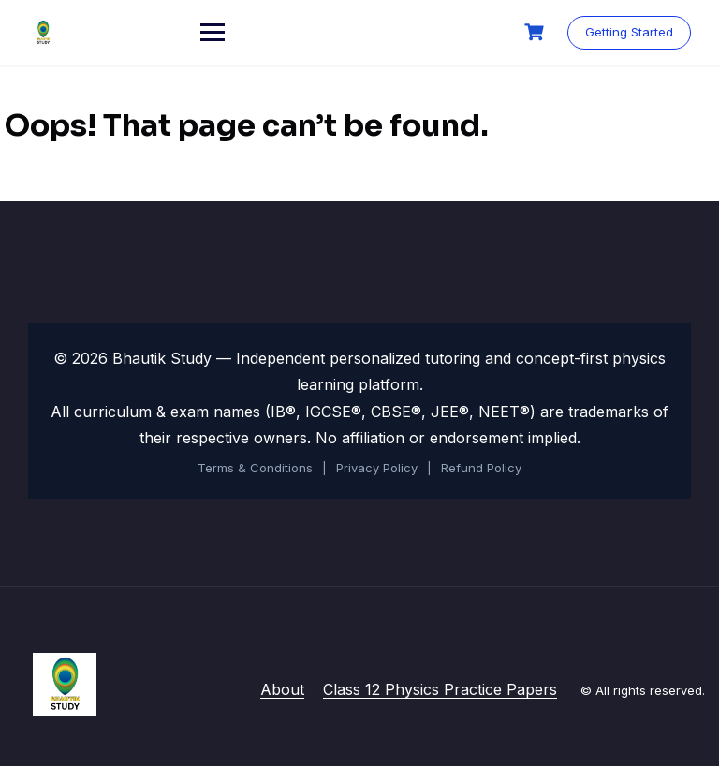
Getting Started (629, 31)
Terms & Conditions (255, 467)
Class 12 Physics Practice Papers (440, 689)
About (282, 689)
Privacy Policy (377, 467)
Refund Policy (481, 467)
